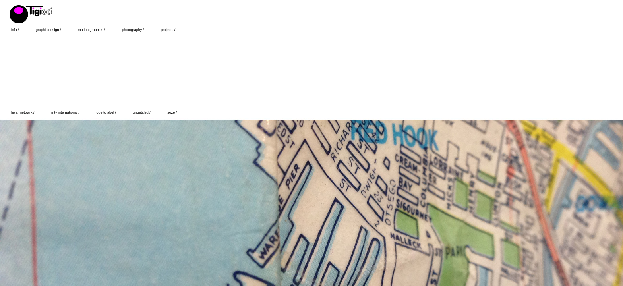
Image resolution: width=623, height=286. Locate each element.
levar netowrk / (23, 112)
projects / (168, 30)
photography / (133, 30)
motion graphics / (92, 30)
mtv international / (66, 112)
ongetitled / (142, 112)
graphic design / (49, 30)
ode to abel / (107, 112)
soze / (172, 112)
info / (15, 30)
